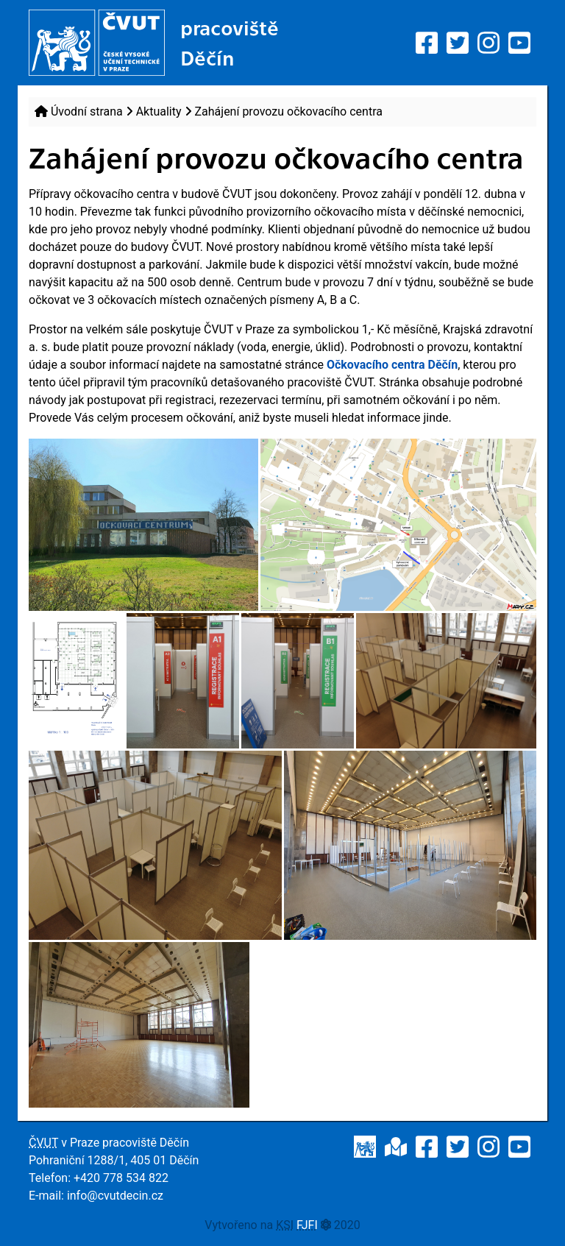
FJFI (307, 1225)
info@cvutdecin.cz (115, 1196)
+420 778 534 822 (121, 1178)
